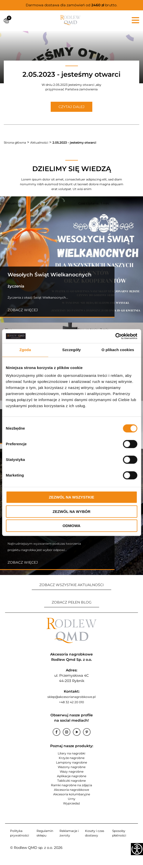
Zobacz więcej (23, 310)
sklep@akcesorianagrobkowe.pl (71, 697)
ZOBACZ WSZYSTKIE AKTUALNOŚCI (71, 585)
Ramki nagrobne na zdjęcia (71, 785)
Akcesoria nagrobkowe (71, 790)
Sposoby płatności (119, 833)
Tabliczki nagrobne (71, 780)
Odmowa (71, 525)
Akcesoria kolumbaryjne (71, 794)
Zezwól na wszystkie (71, 497)
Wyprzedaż (71, 803)
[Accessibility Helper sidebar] (137, 849)
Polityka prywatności (19, 833)
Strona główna (15, 142)
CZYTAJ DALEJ (71, 106)
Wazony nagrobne (71, 767)
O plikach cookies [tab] (118, 350)
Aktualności (39, 142)
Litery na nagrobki (71, 753)
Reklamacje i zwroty (69, 833)
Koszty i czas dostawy (94, 833)
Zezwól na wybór (72, 511)
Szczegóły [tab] (71, 350)
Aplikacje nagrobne (71, 776)
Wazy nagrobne (71, 771)
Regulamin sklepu (45, 833)
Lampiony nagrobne (71, 762)
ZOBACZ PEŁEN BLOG (72, 602)
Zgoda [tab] (25, 350)
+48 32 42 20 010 (71, 702)
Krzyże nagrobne (71, 758)
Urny (71, 799)
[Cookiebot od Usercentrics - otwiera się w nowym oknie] (115, 336)
